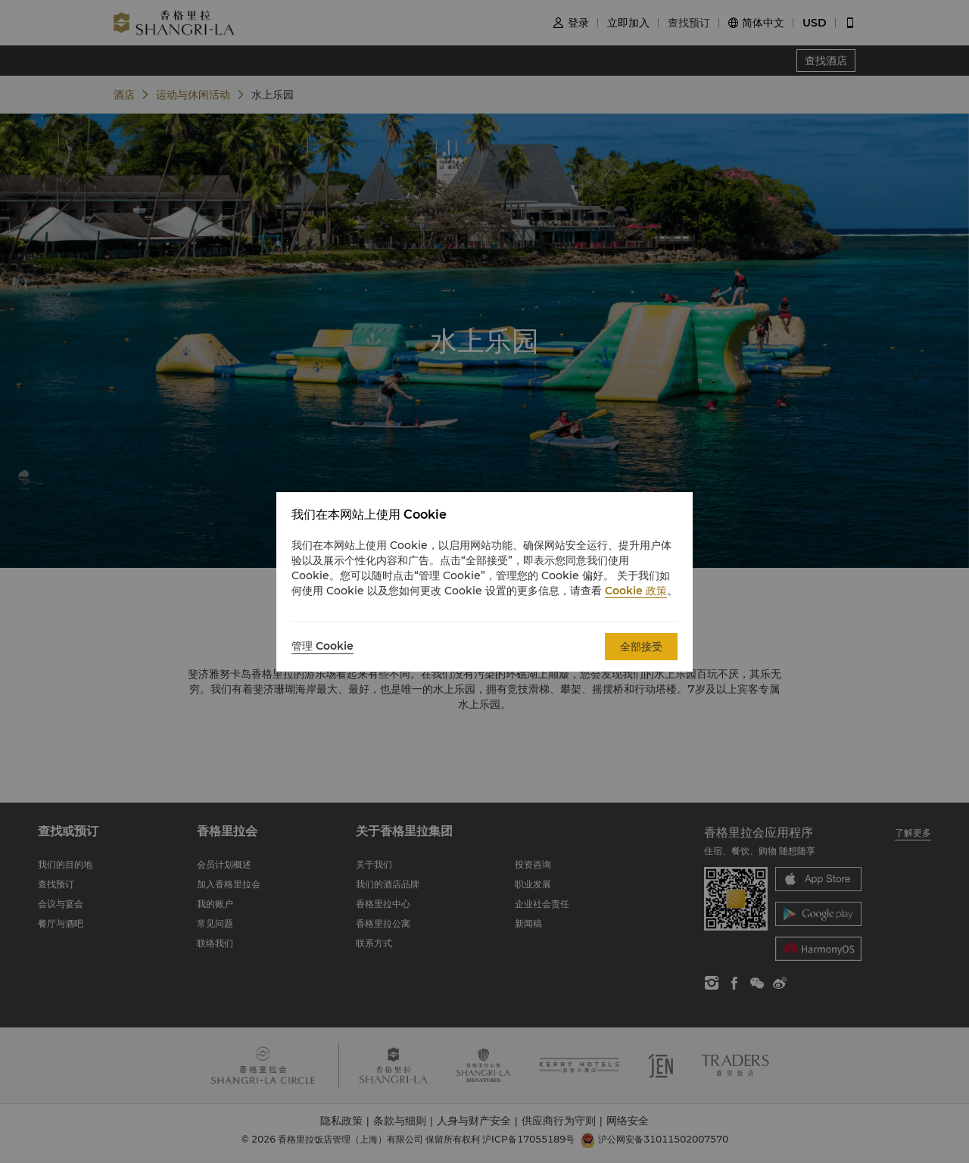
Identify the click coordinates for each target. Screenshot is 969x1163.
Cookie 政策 (636, 590)
